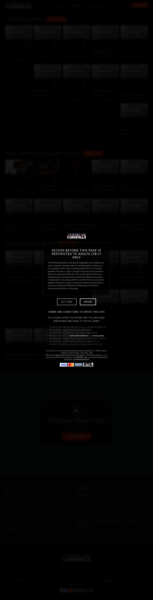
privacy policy (98, 336)
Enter (88, 301)
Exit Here (67, 301)
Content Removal (81, 360)
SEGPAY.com (81, 357)
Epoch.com (60, 355)
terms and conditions (79, 336)
